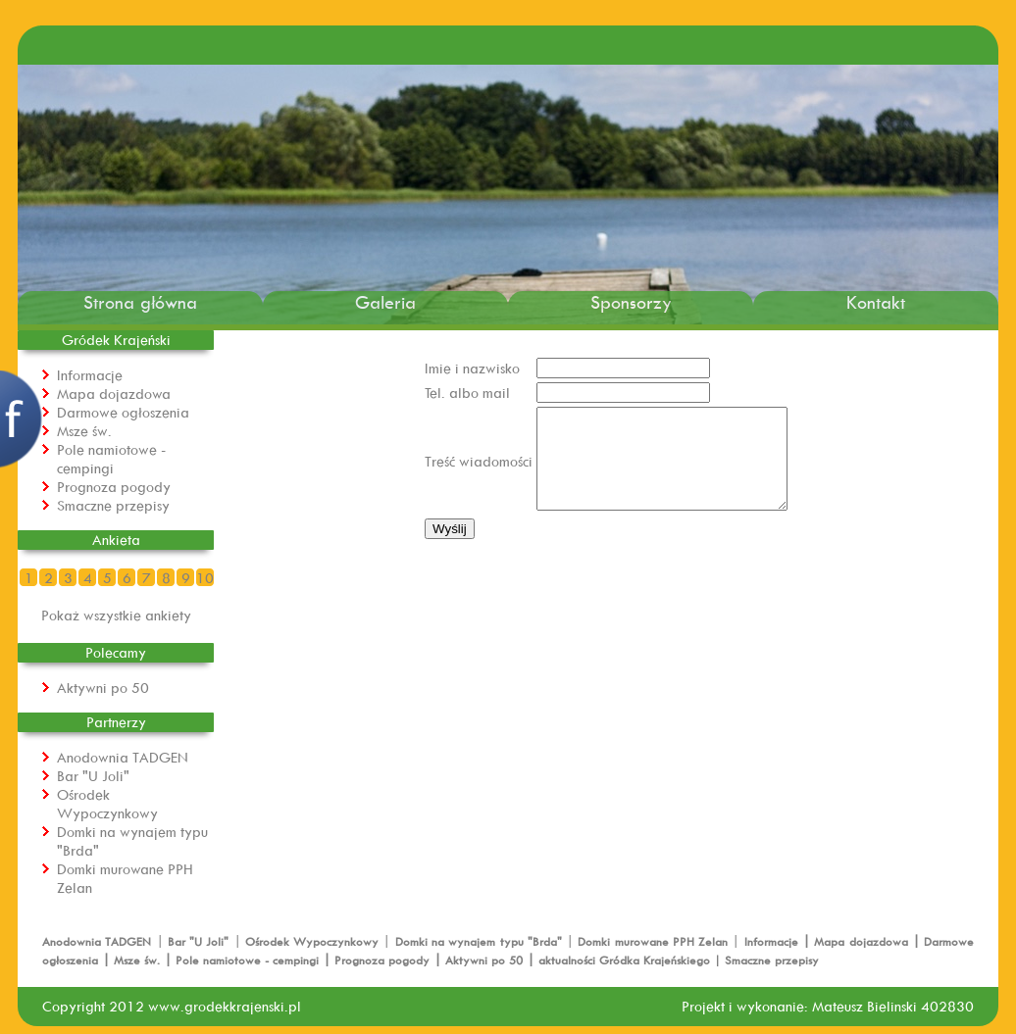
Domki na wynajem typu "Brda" (480, 941)
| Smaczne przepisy (764, 960)
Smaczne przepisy (113, 505)
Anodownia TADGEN (122, 757)
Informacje (90, 375)
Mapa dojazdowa (114, 393)
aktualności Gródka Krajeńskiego (624, 960)
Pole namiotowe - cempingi (111, 458)
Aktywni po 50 (103, 687)
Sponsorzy (631, 302)
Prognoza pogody (114, 486)
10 (205, 577)
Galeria (385, 302)
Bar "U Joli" (93, 775)
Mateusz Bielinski (864, 1006)
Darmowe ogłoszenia (123, 412)
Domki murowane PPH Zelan (655, 941)
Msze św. (84, 430)
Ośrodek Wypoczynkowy (107, 803)
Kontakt (875, 302)
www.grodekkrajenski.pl (224, 1006)
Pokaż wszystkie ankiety (116, 615)
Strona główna (140, 302)
